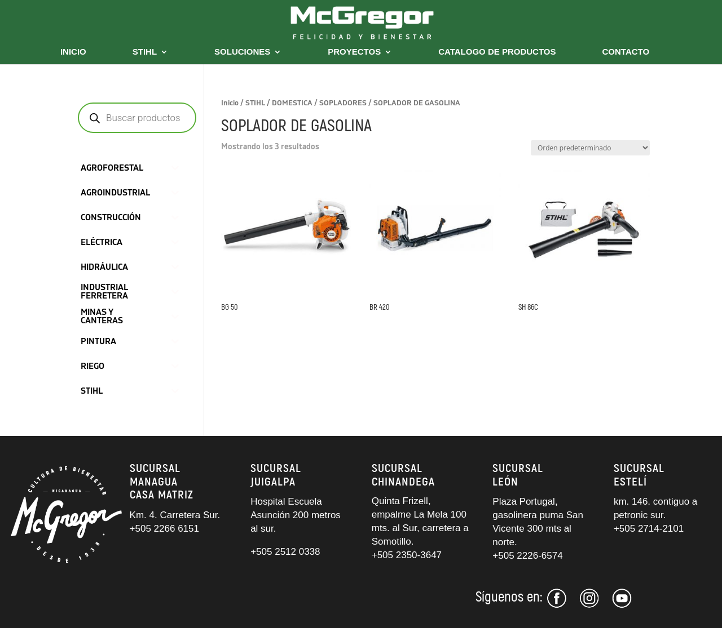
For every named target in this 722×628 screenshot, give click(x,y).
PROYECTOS (354, 52)
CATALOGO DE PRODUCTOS (497, 52)
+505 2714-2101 (649, 528)
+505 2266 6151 (166, 528)
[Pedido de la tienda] (590, 147)
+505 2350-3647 (407, 555)
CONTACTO (626, 52)
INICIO (73, 52)
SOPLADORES (343, 103)
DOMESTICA (292, 103)
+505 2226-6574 (527, 555)
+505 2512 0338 (285, 551)
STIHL (145, 52)
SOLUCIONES (242, 52)
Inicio (230, 103)
